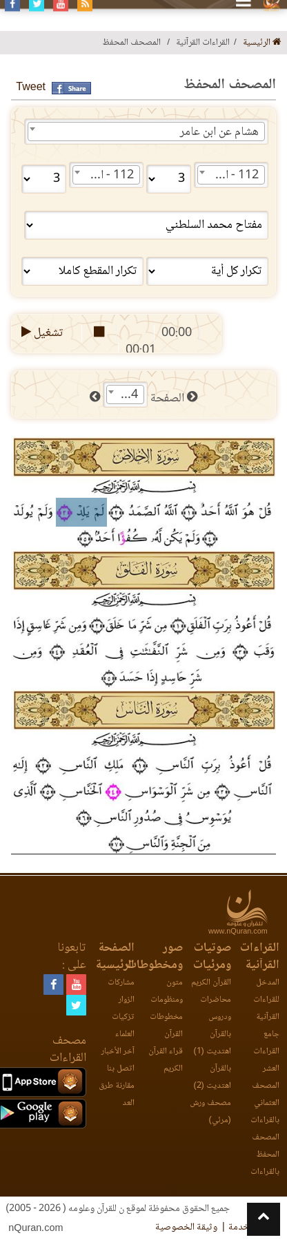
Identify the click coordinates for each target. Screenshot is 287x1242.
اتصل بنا (121, 1069)
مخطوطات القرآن (166, 1026)
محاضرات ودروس (215, 1008)
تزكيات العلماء (123, 1026)
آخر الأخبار (118, 1051)
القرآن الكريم (211, 983)
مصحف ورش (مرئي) (210, 1112)
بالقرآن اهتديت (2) (211, 1077)
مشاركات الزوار (121, 991)
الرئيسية (262, 43)
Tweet (31, 87)
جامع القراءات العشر (266, 1051)
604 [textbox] (127, 395)
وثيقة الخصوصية (186, 1227)
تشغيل (41, 333)
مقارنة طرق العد (117, 1095)
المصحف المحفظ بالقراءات (264, 1154)
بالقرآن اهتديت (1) (211, 1043)
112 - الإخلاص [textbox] (228, 175)
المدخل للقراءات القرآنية (266, 1000)
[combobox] (146, 131)
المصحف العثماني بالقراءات (264, 1103)
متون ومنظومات (166, 991)
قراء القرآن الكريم (165, 1060)
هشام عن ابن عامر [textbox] (219, 132)
